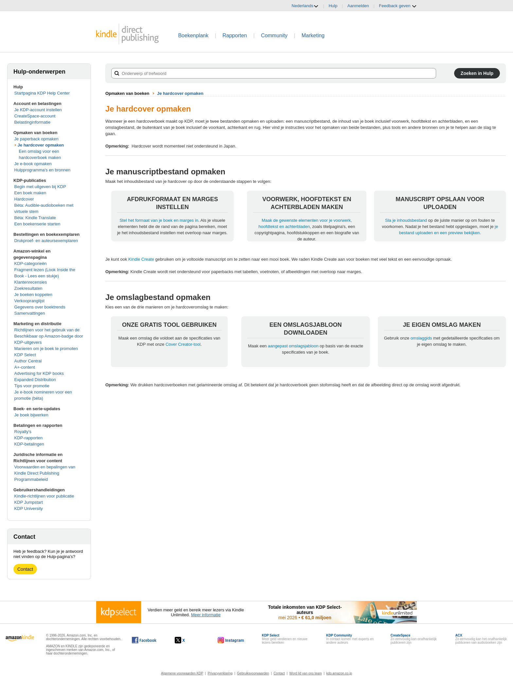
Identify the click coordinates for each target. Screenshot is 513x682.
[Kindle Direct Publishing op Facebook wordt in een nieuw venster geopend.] (144, 640)
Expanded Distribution (35, 379)
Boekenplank (193, 35)
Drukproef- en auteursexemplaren (46, 240)
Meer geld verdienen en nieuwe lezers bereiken (285, 639)
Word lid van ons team (305, 673)
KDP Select (25, 354)
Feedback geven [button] (398, 6)
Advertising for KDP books (39, 373)
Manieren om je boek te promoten (46, 348)
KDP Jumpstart (28, 502)
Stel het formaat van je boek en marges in (158, 220)
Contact (25, 569)
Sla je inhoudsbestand (406, 220)
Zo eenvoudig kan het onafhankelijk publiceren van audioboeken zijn (481, 639)
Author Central (28, 360)
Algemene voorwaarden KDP (182, 673)
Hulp (332, 5)
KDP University (28, 508)
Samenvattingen (29, 313)
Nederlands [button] (305, 6)
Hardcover (24, 199)
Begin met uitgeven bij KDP (40, 186)
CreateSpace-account (35, 116)
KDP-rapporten (28, 437)
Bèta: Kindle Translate (35, 217)
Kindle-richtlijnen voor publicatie (44, 496)
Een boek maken (30, 192)
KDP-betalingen (29, 444)
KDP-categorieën (30, 263)
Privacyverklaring (220, 673)
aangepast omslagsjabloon (293, 345)
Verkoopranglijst (29, 300)
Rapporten (234, 35)
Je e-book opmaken (33, 163)
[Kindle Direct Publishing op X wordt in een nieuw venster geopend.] (187, 640)
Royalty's (22, 431)
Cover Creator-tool (183, 344)
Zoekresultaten (28, 288)
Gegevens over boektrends (39, 307)
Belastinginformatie (32, 122)
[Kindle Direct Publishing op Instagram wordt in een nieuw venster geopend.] (231, 640)
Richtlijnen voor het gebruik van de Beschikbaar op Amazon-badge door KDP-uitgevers (48, 336)
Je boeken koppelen (33, 294)
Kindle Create (141, 259)
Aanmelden (358, 5)
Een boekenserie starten (37, 223)
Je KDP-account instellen (38, 109)
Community (274, 35)
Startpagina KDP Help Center (42, 93)
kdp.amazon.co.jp (339, 673)
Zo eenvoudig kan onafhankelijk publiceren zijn (414, 639)
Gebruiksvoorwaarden (253, 673)
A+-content (24, 367)
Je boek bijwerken (31, 414)
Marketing (313, 35)
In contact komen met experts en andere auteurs (350, 639)
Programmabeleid (31, 479)
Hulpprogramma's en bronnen (42, 169)
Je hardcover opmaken (41, 145)
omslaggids (421, 338)
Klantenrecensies (30, 282)
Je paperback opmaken (36, 138)
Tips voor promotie (31, 385)
